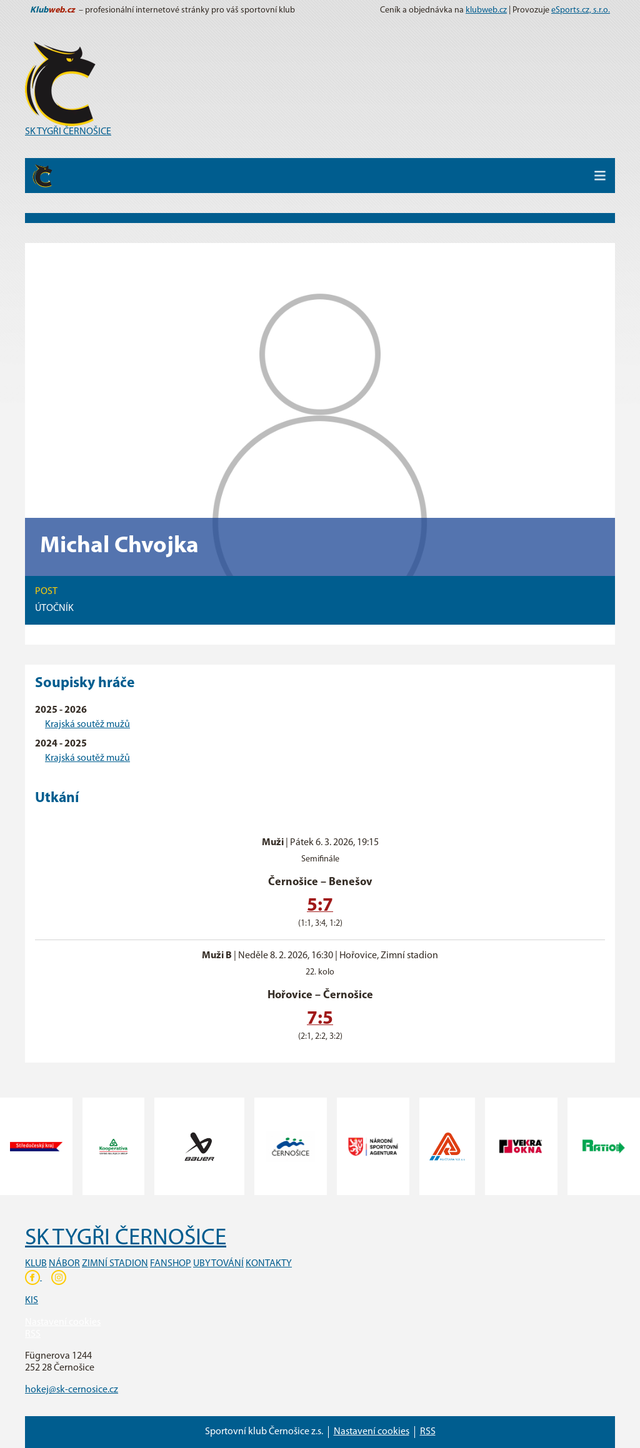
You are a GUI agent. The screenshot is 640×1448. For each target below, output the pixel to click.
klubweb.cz (486, 10)
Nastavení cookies (63, 1322)
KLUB (36, 1264)
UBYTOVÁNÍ (218, 1264)
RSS (33, 1334)
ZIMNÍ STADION (115, 1264)
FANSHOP (170, 1264)
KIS (31, 1301)
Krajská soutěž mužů (87, 725)
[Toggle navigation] (600, 176)
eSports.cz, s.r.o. (580, 10)
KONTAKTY (269, 1264)
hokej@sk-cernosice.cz (71, 1390)
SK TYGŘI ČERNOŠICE (68, 132)
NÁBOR (64, 1264)
